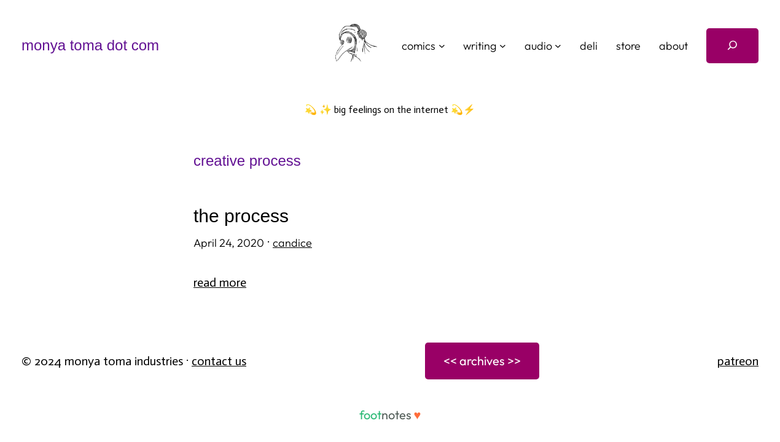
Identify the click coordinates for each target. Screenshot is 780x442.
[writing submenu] (502, 45)
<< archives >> (482, 360)
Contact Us (219, 361)
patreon (738, 361)
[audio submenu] (558, 45)
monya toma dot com (90, 45)
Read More (219, 282)
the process (241, 216)
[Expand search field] (732, 45)
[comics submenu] (442, 45)
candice (292, 243)
